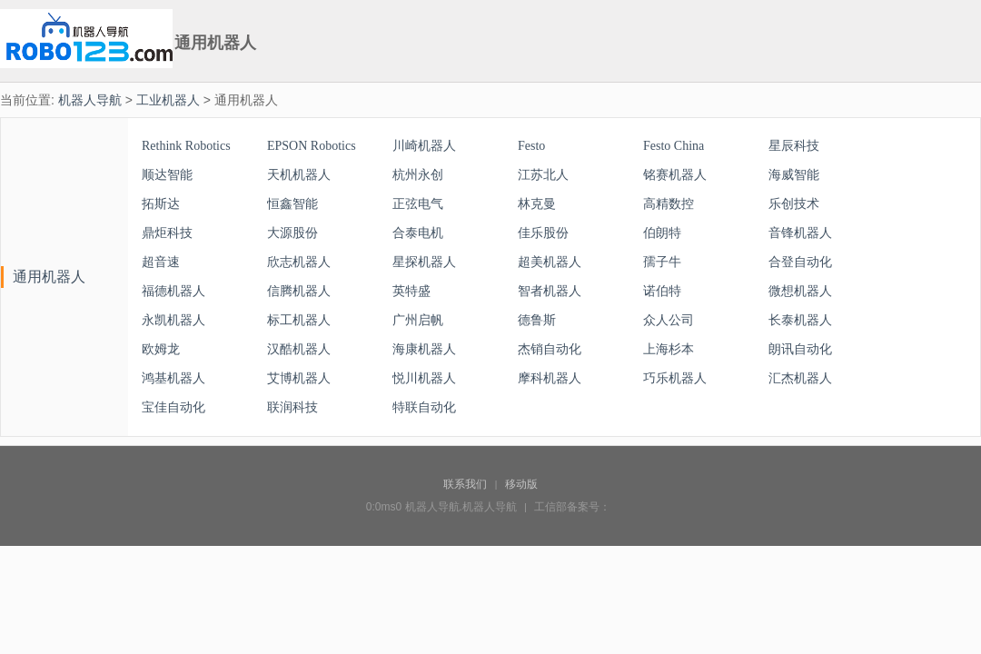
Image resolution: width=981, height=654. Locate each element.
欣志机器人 (299, 262)
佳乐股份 (543, 233)
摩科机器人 (549, 378)
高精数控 (668, 204)
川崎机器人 (424, 146)
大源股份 (292, 233)
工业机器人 (168, 100)
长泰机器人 (800, 320)
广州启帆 (417, 320)
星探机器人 (424, 262)
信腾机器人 (299, 291)
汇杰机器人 (800, 378)
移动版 (521, 484)
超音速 (161, 262)
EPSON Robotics (311, 146)
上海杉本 (668, 349)
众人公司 (668, 320)
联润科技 (292, 407)
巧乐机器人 (675, 378)
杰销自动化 (549, 349)
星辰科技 (793, 146)
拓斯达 (161, 204)
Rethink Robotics (186, 146)
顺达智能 (167, 175)
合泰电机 (417, 233)
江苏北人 (543, 175)
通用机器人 (49, 276)
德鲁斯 (537, 320)
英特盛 (411, 291)
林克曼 (537, 204)
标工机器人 (299, 320)
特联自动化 (424, 407)
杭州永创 (417, 175)
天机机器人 (299, 175)
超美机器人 (549, 262)
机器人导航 (90, 100)
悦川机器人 (424, 378)
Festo (531, 146)
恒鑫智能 (292, 204)
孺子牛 (662, 262)
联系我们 (465, 484)
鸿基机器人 (173, 378)
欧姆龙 (161, 349)
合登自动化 (800, 262)
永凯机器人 (173, 320)
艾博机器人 (299, 378)
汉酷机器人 (299, 349)
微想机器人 (800, 291)
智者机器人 (549, 291)
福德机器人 (173, 291)
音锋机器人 (800, 233)
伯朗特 (662, 233)
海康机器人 (424, 349)
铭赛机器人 (675, 175)
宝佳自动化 (173, 407)
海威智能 (793, 175)
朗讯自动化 (800, 349)
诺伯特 (662, 291)
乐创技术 (793, 204)
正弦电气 (417, 204)
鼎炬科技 (167, 233)
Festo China (673, 146)
